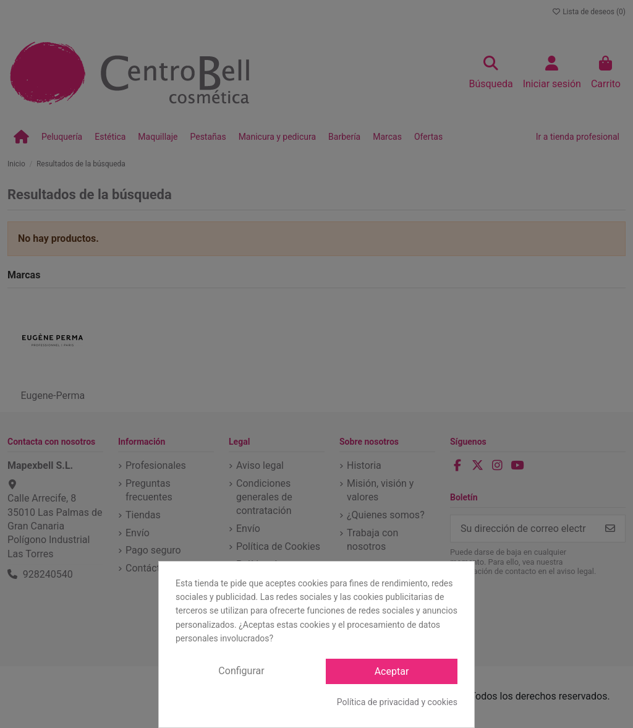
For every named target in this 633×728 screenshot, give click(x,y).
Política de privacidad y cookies (397, 702)
